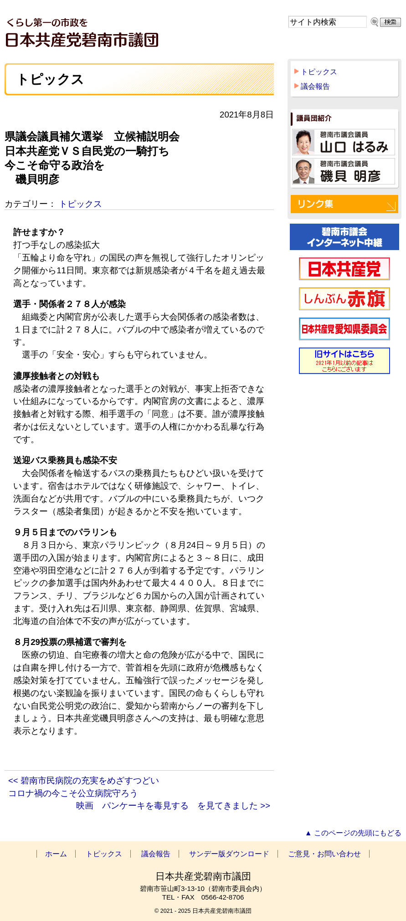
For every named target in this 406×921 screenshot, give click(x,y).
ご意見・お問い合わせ (324, 854)
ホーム (56, 854)
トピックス (80, 204)
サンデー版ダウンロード (229, 854)
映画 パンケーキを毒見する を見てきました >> (173, 805)
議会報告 (315, 86)
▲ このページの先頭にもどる (353, 833)
